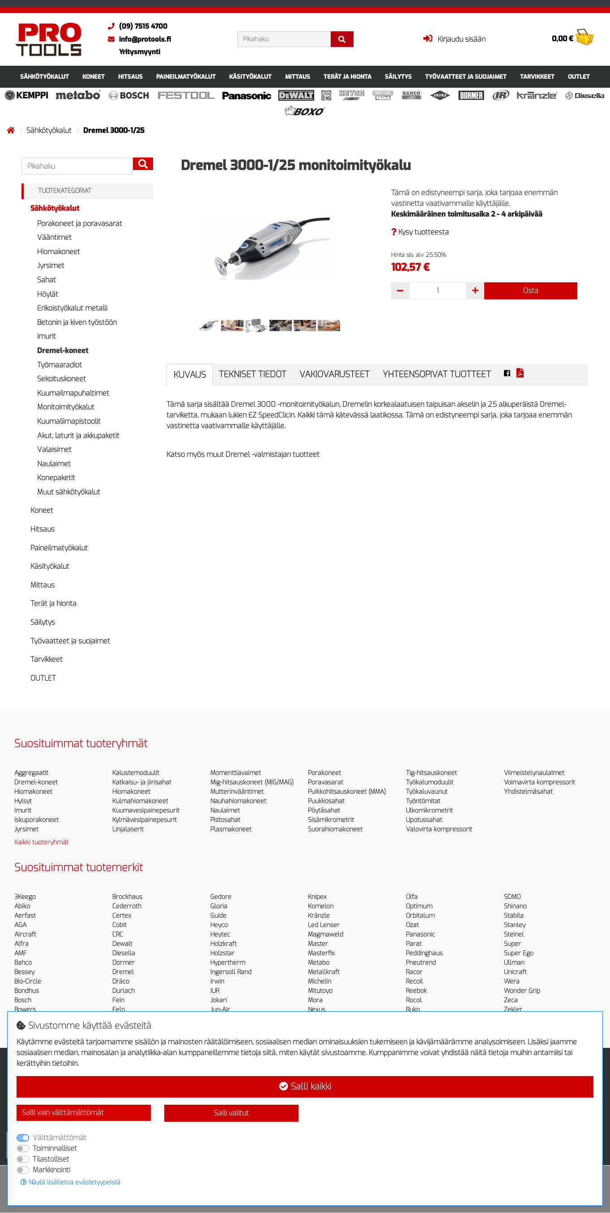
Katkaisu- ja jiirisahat (141, 782)
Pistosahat (225, 820)
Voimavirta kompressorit (539, 782)
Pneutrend (421, 962)
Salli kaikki (305, 1087)
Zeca (511, 1000)
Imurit (46, 336)
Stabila (514, 915)
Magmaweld (325, 934)
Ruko (413, 1009)
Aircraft (25, 934)
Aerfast (25, 915)
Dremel (123, 972)
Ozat (412, 925)
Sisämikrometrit (331, 820)
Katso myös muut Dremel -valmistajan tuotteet (243, 454)
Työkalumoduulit (429, 782)
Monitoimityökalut (65, 407)
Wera (512, 981)
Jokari (218, 1000)
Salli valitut (231, 1113)
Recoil (414, 981)
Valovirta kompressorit (439, 829)
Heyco (219, 925)
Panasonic (420, 934)
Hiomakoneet (58, 251)
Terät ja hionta (347, 77)
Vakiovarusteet (334, 374)
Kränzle (319, 915)
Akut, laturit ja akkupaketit (78, 435)
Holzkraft (223, 944)
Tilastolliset (51, 1159)
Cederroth (126, 906)
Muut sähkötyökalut (68, 492)
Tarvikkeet (537, 77)
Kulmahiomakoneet (140, 801)
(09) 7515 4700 (135, 26)
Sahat (46, 280)
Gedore (220, 897)
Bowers (25, 1009)
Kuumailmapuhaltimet (73, 393)
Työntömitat (423, 801)
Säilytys (398, 77)
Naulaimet (54, 463)
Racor (414, 972)
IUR (214, 991)
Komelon (320, 906)
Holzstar (222, 953)
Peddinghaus (424, 953)
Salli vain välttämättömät (63, 1112)
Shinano (515, 906)
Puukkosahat (326, 801)
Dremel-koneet (62, 350)
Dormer (123, 962)
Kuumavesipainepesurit (145, 810)
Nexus (316, 1009)
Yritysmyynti (139, 51)
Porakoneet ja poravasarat (79, 223)
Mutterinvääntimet (237, 791)
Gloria (218, 906)
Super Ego (518, 953)
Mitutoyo (320, 991)
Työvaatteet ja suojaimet (466, 77)
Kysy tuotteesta (420, 232)
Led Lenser (324, 925)
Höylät (47, 294)
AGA (20, 925)
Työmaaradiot (59, 365)
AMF (20, 953)
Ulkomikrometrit (429, 810)
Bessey (24, 972)
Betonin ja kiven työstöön (77, 322)
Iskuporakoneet (36, 820)
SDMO (512, 897)
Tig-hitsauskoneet (431, 773)
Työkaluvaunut (427, 791)
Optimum (419, 906)
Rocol (414, 1000)
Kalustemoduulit (135, 773)
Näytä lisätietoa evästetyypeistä (70, 1182)
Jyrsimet (50, 265)
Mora (315, 1000)
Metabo (318, 962)
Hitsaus (130, 77)
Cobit (119, 925)
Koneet (93, 77)
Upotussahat (424, 820)
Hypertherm (227, 962)
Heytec (220, 934)
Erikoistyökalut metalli (72, 308)
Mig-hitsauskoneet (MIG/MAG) (252, 782)
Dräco (120, 981)
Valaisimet (54, 449)
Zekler (513, 1009)
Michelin (319, 981)
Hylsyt (23, 801)
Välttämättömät (59, 1137)
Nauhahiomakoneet (238, 801)
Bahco (23, 962)
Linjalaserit (128, 829)
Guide (218, 915)
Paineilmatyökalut (186, 77)
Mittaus (297, 77)
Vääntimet (54, 237)
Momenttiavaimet (235, 773)
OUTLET (579, 77)
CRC (117, 934)
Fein (118, 1000)
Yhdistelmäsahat (528, 791)
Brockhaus (127, 897)
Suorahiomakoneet (335, 829)
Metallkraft (324, 972)
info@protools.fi (137, 39)
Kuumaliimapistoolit (69, 421)
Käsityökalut (250, 77)
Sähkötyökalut (44, 77)
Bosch (22, 1000)
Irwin (217, 981)
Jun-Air (220, 1009)
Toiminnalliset (55, 1148)
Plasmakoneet (231, 829)
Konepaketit (56, 477)
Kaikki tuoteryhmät (41, 842)
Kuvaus (190, 374)
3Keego (25, 897)
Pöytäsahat (324, 810)
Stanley (514, 925)
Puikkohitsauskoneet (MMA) (347, 791)
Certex (121, 915)
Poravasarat (325, 782)
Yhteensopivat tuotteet (437, 374)
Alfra (21, 944)
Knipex (317, 897)
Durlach (123, 991)
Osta (530, 290)
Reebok (416, 991)
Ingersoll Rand (231, 972)
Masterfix (321, 953)
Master (318, 944)
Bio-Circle (27, 981)
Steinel (514, 934)
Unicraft (515, 972)
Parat (414, 944)
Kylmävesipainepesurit (144, 820)
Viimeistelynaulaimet (534, 773)
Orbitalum (420, 915)
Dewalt (122, 944)
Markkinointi (51, 1170)
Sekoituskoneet (61, 378)
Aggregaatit (31, 773)
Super (512, 944)
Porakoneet (324, 773)
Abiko (22, 906)
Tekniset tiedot (252, 374)
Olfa (412, 897)
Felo (118, 1009)
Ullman (514, 962)
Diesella (123, 953)
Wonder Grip (522, 991)
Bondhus (26, 991)
